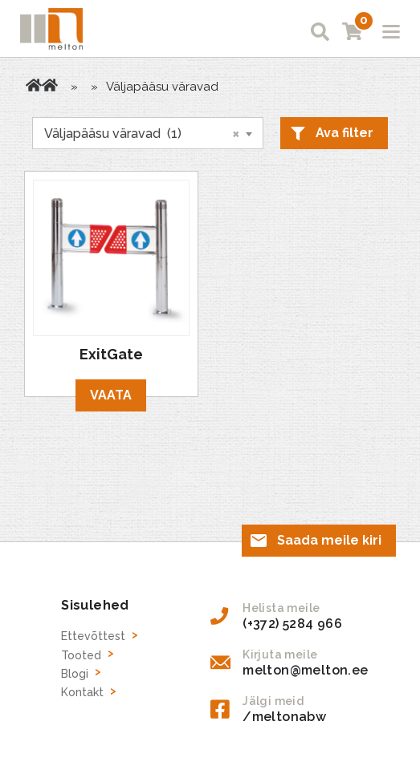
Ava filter (344, 132)
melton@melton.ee (305, 670)
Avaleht (34, 85)
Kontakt (82, 692)
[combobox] (147, 133)
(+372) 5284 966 (292, 623)
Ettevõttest (93, 636)
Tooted (50, 85)
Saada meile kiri (329, 540)
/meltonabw (284, 716)
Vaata (111, 395)
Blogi (74, 673)
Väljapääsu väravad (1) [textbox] (142, 133)
